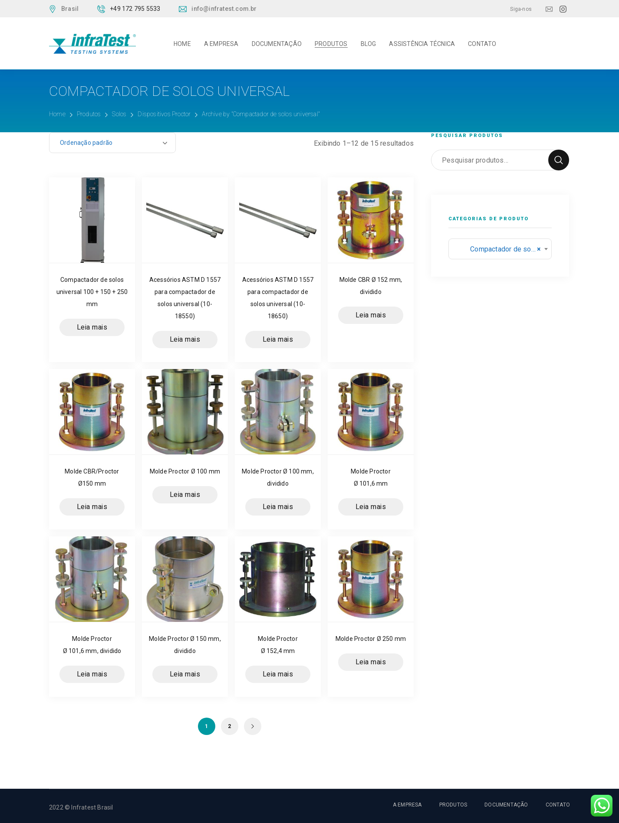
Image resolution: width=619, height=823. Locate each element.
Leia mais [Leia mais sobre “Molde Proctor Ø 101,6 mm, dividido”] (92, 674)
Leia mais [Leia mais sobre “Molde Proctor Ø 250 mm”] (371, 662)
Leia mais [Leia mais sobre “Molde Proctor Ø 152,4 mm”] (278, 674)
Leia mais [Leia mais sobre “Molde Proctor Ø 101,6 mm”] (371, 507)
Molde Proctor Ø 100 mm (185, 471)
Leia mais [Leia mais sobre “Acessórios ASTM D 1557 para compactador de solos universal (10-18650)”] (278, 339)
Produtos (89, 114)
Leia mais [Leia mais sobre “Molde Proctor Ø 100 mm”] (185, 495)
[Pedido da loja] (112, 142)
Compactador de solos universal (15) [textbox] (500, 249)
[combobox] (500, 248)
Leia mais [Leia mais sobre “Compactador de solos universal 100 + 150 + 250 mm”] (92, 327)
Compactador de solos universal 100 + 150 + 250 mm (92, 291)
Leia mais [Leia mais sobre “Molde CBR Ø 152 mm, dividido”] (371, 315)
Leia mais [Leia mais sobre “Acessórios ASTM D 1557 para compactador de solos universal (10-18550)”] (185, 339)
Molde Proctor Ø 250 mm (371, 638)
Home (57, 114)
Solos (119, 114)
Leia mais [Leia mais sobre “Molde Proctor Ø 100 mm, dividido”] (278, 507)
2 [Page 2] (229, 726)
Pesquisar (558, 160)
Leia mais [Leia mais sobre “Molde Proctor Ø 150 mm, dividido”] (185, 674)
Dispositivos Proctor (164, 114)
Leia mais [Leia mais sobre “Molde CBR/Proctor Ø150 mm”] (92, 507)
